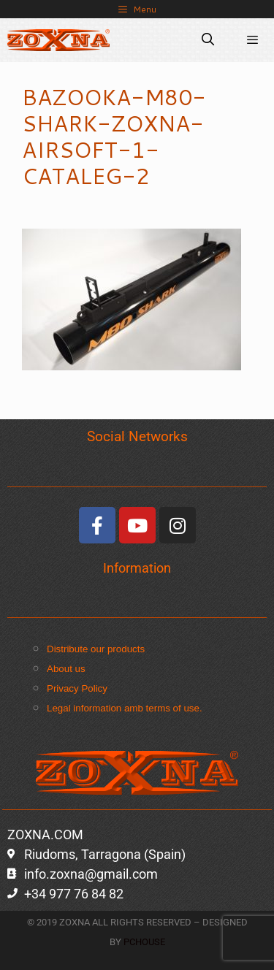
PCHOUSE (144, 941)
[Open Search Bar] (208, 40)
